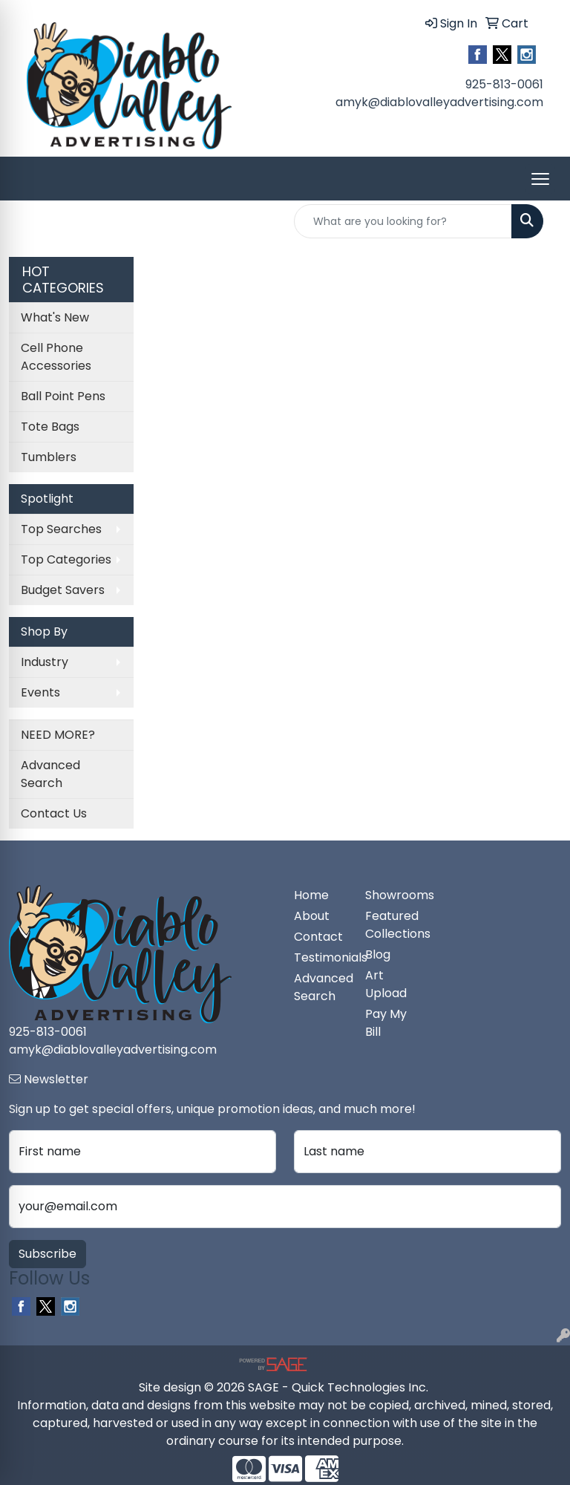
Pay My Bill (386, 1022)
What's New (55, 317)
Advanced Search (50, 774)
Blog (377, 954)
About (312, 915)
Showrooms (392, 895)
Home (311, 895)
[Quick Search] (403, 221)
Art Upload (386, 984)
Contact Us (54, 813)
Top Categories (66, 559)
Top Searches (61, 529)
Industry (44, 661)
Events (40, 692)
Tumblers (48, 457)
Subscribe (47, 1253)
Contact (318, 936)
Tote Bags (50, 426)
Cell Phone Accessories (56, 356)
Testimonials (320, 957)
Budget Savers (63, 589)
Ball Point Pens (63, 396)
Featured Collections (392, 924)
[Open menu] (540, 179)
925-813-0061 (504, 84)
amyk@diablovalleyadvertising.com (439, 102)
